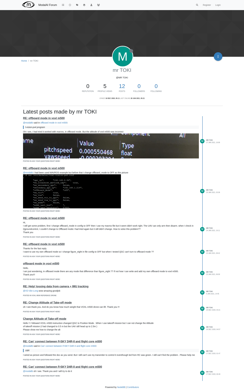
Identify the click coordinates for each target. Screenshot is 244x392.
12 (122, 86)
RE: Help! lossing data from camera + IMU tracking (56, 286)
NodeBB (121, 387)
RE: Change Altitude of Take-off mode (47, 302)
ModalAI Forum (47, 5)
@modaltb (28, 122)
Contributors (133, 387)
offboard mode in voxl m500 (53, 122)
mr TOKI (209, 140)
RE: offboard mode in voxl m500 (44, 118)
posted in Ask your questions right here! (41, 161)
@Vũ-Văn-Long (30, 291)
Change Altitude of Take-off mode (44, 318)
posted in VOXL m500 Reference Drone (39, 295)
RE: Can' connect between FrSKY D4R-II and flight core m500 (62, 341)
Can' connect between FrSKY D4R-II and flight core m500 (68, 346)
